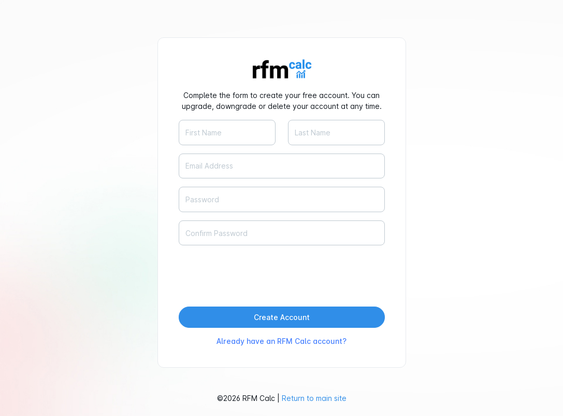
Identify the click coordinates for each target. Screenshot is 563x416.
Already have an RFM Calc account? (281, 341)
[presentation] (257, 274)
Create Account (282, 317)
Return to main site (314, 398)
